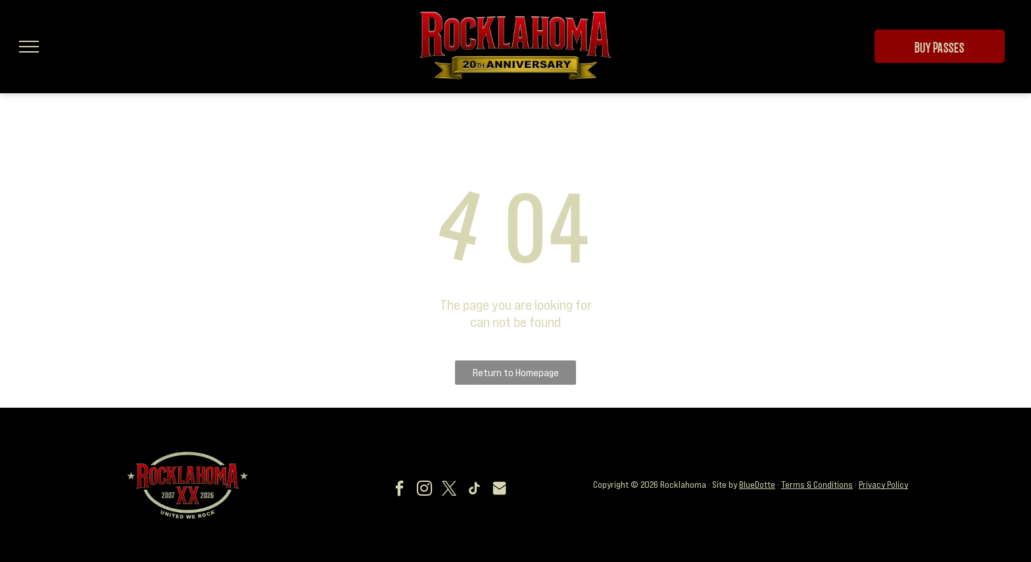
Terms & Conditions (817, 484)
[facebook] (400, 490)
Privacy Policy (883, 484)
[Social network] (500, 490)
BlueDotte (757, 484)
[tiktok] (475, 490)
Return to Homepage (516, 372)
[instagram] (425, 490)
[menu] (29, 47)
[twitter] (450, 490)
